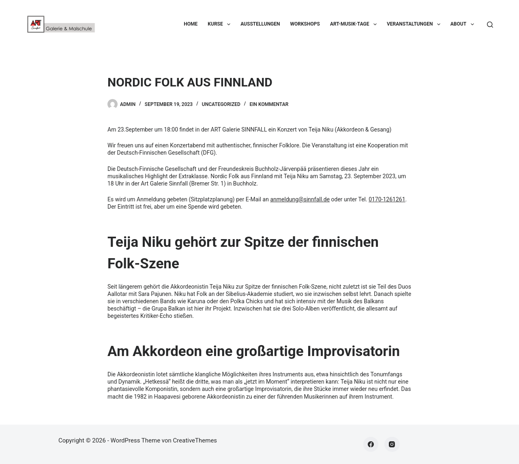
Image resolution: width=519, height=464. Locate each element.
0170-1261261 (387, 199)
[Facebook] (371, 444)
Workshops (305, 24)
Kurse (221, 24)
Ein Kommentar (268, 104)
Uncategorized (221, 104)
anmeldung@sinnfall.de (300, 199)
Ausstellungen (260, 24)
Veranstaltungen (415, 24)
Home (190, 24)
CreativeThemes (195, 440)
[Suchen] (490, 25)
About (463, 24)
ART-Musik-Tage (355, 24)
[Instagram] (392, 444)
